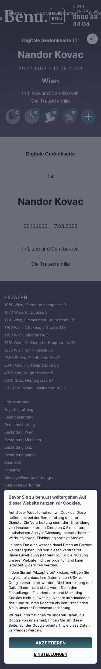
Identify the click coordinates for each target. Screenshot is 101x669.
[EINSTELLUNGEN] (50, 654)
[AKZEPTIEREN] (50, 642)
